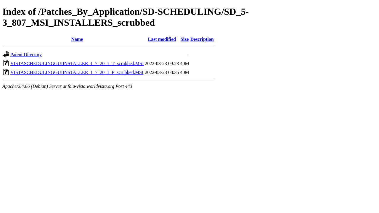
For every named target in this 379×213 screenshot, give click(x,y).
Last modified (162, 39)
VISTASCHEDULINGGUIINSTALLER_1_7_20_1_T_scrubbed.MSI (77, 63)
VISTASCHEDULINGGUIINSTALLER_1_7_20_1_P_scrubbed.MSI (76, 72)
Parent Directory (26, 54)
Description (202, 39)
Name (77, 39)
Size (185, 39)
